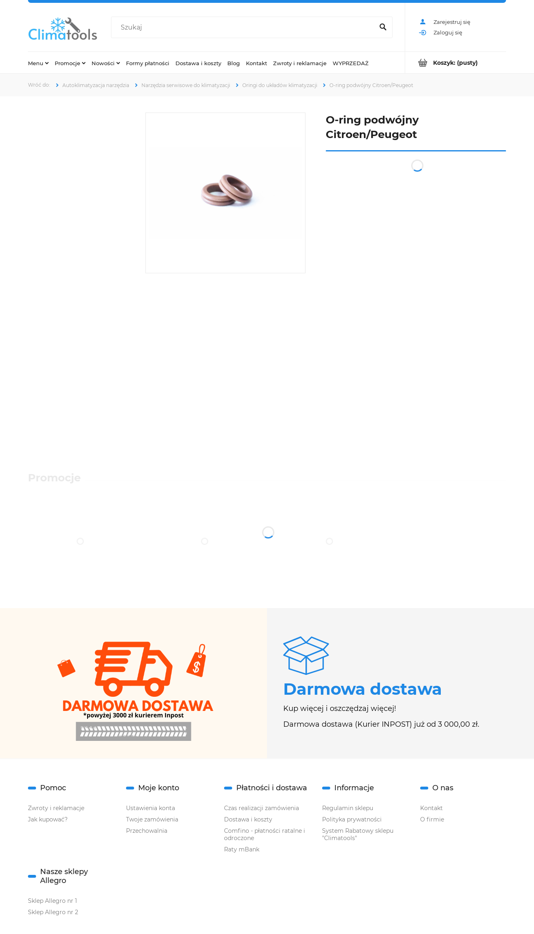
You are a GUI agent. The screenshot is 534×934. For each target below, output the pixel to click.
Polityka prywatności (352, 819)
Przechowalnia (146, 830)
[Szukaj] (383, 27)
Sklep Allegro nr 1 (52, 900)
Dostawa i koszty (248, 819)
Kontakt (431, 808)
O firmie (432, 819)
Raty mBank (241, 849)
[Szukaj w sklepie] (244, 27)
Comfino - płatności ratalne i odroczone (264, 834)
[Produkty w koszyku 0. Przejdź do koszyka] (455, 62)
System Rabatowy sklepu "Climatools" (357, 834)
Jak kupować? (48, 819)
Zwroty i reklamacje (56, 808)
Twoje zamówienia (152, 819)
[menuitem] (38, 62)
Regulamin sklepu (347, 808)
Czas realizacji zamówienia (261, 808)
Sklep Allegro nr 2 (53, 912)
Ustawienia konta (150, 808)
